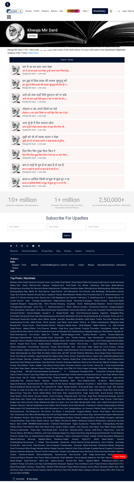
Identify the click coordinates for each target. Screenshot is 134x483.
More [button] (85, 11)
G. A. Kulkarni (91, 322)
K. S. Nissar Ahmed (112, 298)
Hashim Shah (21, 396)
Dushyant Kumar (87, 467)
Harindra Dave (44, 445)
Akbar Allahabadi (109, 350)
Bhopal (91, 265)
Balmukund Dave (98, 442)
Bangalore (54, 265)
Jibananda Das (113, 421)
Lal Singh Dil (22, 390)
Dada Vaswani (113, 319)
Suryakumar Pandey (87, 424)
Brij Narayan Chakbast (48, 285)
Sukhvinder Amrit (62, 390)
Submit (67, 235)
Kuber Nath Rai (38, 353)
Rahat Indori (67, 322)
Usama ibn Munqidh (59, 331)
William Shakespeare (103, 461)
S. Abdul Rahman (71, 307)
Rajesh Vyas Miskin (102, 427)
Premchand (112, 402)
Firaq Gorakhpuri (81, 464)
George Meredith (24, 371)
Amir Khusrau (41, 298)
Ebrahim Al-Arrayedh (80, 387)
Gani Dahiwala (71, 430)
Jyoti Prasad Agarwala (105, 341)
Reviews (67, 251)
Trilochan (53, 304)
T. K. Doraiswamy (69, 371)
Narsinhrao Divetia (92, 451)
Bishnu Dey (94, 418)
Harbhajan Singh (101, 390)
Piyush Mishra (45, 458)
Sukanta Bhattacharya (97, 421)
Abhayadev (43, 338)
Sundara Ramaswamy (90, 307)
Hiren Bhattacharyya (76, 331)
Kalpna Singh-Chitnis (60, 356)
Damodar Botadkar (108, 451)
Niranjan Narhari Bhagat (47, 448)
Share (32, 36)
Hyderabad (45, 265)
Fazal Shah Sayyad (65, 393)
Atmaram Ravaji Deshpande (86, 316)
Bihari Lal (95, 381)
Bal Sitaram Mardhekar (65, 316)
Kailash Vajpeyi (24, 350)
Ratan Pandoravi (30, 282)
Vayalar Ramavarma (75, 301)
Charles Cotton (48, 396)
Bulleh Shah (99, 399)
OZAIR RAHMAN (29, 424)
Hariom (50, 470)
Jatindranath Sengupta (75, 411)
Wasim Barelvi (51, 353)
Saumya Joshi (87, 427)
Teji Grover (104, 347)
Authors (54, 11)
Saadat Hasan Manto (70, 378)
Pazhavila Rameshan (108, 344)
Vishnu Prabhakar (26, 341)
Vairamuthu (25, 319)
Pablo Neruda (79, 402)
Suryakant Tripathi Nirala (108, 310)
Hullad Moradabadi (111, 356)
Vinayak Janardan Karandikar (62, 319)
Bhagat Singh (22, 461)
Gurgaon (15, 265)
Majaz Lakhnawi (31, 368)
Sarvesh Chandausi (64, 362)
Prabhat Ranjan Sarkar (103, 408)
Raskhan (86, 381)
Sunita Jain (115, 316)
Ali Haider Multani (62, 387)
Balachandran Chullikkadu (59, 288)
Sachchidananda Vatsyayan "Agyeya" (58, 464)
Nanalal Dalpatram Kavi (91, 458)
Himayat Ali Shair (27, 316)
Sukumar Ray (40, 418)
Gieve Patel (65, 285)
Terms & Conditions (29, 251)
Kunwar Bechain (65, 461)
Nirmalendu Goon (56, 408)
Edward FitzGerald (53, 344)
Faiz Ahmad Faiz (95, 362)
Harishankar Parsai (25, 347)
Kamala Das (47, 356)
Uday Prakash (54, 378)
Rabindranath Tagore (69, 424)
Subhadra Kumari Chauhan (35, 470)
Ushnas (87, 442)
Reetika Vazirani (26, 313)
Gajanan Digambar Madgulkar (105, 313)
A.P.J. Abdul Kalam (96, 439)
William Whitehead (79, 421)
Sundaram (55, 445)
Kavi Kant (68, 455)
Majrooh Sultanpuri (111, 362)
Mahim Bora (35, 328)
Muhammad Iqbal (47, 402)
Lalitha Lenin (92, 310)
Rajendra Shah (71, 448)
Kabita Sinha (54, 405)
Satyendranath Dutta (28, 338)
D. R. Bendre (21, 298)
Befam (42, 436)
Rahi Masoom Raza (109, 458)
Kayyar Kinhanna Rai (38, 350)
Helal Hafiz (44, 408)
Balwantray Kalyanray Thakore (58, 436)
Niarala (29, 387)
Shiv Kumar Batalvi (36, 393)
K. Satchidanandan (49, 359)
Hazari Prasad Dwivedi (48, 368)
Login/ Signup (119, 456)
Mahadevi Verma (73, 458)
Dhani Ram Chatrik (23, 399)
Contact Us (90, 251)
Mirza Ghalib (18, 470)
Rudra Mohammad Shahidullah (46, 341)
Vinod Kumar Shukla (34, 344)
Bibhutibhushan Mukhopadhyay (97, 288)
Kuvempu (31, 298)
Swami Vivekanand (42, 331)
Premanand (20, 448)
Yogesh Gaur (97, 356)
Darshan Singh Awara (85, 393)
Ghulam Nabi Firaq (71, 313)
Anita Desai (53, 338)
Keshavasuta (86, 313)
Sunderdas (110, 371)
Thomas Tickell (111, 399)
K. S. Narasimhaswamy (110, 295)
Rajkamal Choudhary (85, 384)
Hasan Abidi (77, 325)
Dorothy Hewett (93, 365)
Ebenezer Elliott (36, 461)
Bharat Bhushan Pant (29, 458)
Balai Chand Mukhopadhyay (84, 304)
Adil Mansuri (29, 433)
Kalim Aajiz (19, 368)
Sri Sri (51, 390)
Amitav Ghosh (42, 322)
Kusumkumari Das (21, 411)
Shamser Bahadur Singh (52, 328)
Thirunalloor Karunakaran (100, 328)
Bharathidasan (63, 310)
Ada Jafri (62, 353)
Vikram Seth (65, 341)
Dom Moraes (21, 356)
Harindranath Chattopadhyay (105, 338)
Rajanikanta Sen (62, 298)
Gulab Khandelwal (71, 350)
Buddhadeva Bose (41, 405)
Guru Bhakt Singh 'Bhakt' (61, 282)
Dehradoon (121, 265)
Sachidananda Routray (92, 375)
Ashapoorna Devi (37, 411)
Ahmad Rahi (112, 393)
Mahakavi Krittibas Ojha (24, 418)
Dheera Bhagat (84, 448)
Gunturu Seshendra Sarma (81, 356)
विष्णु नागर (72, 368)
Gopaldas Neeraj (97, 448)
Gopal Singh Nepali (90, 347)
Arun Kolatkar (104, 316)
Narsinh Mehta (35, 455)
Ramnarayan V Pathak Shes (36, 442)
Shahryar (80, 353)
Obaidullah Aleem (105, 368)
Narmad (80, 442)
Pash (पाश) (67, 470)
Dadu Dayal (35, 375)
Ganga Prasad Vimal (108, 353)
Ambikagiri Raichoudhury (106, 291)
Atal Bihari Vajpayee (83, 461)
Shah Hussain (38, 399)
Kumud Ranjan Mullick (59, 415)
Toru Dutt (69, 402)
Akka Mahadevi (69, 295)
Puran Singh (87, 396)
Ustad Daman (76, 390)
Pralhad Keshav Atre (71, 344)
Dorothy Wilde (29, 322)
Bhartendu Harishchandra (28, 384)
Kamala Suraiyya (82, 328)
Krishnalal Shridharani (98, 445)
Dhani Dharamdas (97, 371)
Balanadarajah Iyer (23, 353)
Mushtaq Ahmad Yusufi (101, 359)
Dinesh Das (50, 411)
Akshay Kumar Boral (94, 411)
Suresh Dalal (31, 445)
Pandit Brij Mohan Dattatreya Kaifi (87, 285)
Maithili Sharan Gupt (45, 421)
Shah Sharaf (100, 393)
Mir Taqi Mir (71, 353)
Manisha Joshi (41, 433)
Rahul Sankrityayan (49, 310)
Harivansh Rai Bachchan (43, 387)
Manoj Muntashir (101, 467)
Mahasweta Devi (75, 291)
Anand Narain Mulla (79, 282)
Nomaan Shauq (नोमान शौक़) (104, 470)
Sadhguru (88, 470)
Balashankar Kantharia (53, 455)
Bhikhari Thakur (28, 365)
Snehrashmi (77, 436)
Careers (78, 251)
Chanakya (84, 371)
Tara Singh (106, 375)
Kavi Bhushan (27, 381)
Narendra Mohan (41, 288)
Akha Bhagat (31, 448)
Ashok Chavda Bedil (87, 430)
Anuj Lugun (69, 328)
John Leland (102, 402)
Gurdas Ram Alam (35, 390)
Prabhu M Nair (55, 384)
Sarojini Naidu (40, 335)
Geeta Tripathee (82, 335)
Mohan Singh (87, 390)
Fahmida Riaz (89, 291)
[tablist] (67, 60)
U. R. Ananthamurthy (94, 298)
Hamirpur (111, 265)
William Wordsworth (63, 421)
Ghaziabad (102, 265)
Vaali (27, 310)
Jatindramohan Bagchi (102, 415)
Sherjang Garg (64, 304)
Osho (46, 390)
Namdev (109, 331)
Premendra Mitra (76, 415)
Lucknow (63, 265)
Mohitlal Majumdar (42, 415)
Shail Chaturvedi (83, 359)
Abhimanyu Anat (92, 353)
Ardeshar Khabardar (25, 451)
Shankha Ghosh (67, 405)
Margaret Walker (91, 325)
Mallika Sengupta (107, 418)
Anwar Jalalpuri (23, 328)
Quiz (61, 11)
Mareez (20, 433)
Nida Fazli (93, 387)
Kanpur (15, 268)
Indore (81, 265)
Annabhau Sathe (82, 319)
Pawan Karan (89, 341)
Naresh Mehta (108, 381)
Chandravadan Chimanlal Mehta (74, 445)
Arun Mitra (29, 415)
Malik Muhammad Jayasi (107, 378)
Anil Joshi (21, 445)
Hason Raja (88, 415)
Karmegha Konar (31, 307)
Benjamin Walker (77, 288)
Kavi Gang (53, 375)
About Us (14, 251)
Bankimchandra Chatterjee (48, 424)
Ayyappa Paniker (92, 301)
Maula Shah (51, 393)
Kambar (62, 301)
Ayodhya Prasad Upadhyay (77, 418)
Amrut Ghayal (103, 430)
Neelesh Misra (77, 470)
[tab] (67, 60)
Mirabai (115, 375)
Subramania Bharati (78, 310)
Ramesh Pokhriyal (77, 298)
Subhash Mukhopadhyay (107, 405)
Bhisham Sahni (16, 282)
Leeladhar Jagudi (34, 356)
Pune (24, 265)
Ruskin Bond (63, 368)
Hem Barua (22, 402)
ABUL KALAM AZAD (49, 467)
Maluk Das (44, 375)
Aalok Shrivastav (67, 365)
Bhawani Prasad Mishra (69, 467)
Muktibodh (21, 387)
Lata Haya (38, 464)
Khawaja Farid (115, 396)
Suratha (33, 319)
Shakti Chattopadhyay (56, 418)
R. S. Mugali (55, 313)
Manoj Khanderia (54, 439)
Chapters (45, 11)
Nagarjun (71, 335)
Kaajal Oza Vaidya (68, 433)
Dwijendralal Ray (32, 408)
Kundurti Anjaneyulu (109, 301)
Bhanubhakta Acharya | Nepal (28, 467)
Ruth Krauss (22, 325)
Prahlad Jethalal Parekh (92, 436)
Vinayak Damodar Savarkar (28, 359)
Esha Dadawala (53, 433)
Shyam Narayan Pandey (46, 381)
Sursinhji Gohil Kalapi (84, 455)
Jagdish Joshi (75, 427)
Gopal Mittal (110, 285)
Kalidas (68, 325)
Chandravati (20, 415)
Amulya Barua (40, 295)
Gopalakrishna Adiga (49, 301)
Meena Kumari (53, 365)
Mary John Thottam (69, 338)
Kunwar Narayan (69, 384)
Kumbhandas (54, 371)
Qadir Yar (77, 396)
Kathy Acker (91, 402)
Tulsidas (58, 295)
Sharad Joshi (80, 365)
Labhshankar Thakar (27, 430)
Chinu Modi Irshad (47, 427)
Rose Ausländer (88, 378)
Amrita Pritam (33, 402)
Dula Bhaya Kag (82, 433)
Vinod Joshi (115, 430)
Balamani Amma (105, 304)
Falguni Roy (110, 411)
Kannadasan (20, 310)
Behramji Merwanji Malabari (31, 439)
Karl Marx (44, 384)
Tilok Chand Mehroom (26, 285)
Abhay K (60, 411)
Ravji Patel (41, 430)
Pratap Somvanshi (26, 464)
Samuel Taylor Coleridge (28, 301)
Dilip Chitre (44, 304)
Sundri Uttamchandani (38, 325)
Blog (58, 251)
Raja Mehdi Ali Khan (33, 291)
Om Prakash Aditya (55, 350)
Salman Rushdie (77, 341)
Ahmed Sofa (62, 291)
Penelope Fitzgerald (63, 396)
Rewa (71, 265)
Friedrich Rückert (23, 375)
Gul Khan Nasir (64, 375)
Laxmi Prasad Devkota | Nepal (101, 464)
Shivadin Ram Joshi (72, 347)
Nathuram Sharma (80, 362)
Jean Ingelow (50, 461)
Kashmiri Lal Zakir (108, 325)
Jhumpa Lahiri (55, 322)
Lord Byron (59, 402)
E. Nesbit (98, 384)
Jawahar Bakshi (62, 427)
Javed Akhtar (43, 319)
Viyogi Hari (21, 378)
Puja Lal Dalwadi (31, 436)
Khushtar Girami (43, 282)
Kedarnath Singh (58, 458)
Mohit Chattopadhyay (106, 424)
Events (36, 11)
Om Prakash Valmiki (57, 335)
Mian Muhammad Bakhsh (72, 399)
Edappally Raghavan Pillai (95, 331)
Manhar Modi (33, 427)
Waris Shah (88, 399)
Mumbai (34, 265)
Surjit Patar (22, 393)
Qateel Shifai (79, 322)
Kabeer (116, 461)
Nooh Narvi (51, 362)
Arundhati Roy (28, 288)
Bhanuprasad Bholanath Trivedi (103, 433)
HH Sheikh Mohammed (36, 378)
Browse (29, 11)
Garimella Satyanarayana (45, 316)
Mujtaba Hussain (41, 313)
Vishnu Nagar (82, 368)
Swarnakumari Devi (24, 335)
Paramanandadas (41, 371)
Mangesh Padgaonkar (28, 304)
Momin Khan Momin (25, 331)
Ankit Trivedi (58, 430)
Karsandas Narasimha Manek (63, 442)
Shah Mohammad (100, 396)
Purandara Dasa (93, 295)
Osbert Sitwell (109, 384)
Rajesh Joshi (35, 310)
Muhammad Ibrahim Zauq (35, 362)
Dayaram (61, 448)
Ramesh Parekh (41, 451)
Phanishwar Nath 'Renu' (71, 381)
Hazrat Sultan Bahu (52, 399)
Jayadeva (51, 295)
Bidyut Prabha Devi (98, 319)
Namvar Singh (49, 291)
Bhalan (49, 430)
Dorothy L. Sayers (90, 344)
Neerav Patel (22, 427)
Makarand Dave (77, 451)
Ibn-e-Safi (51, 298)
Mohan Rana (39, 347)
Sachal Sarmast (34, 396)
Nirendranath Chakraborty (85, 405)
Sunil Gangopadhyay (72, 408)
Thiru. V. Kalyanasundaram (51, 307)
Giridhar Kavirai (76, 375)
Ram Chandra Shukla (66, 359)
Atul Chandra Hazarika (24, 295)
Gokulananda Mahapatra (108, 322)
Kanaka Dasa (81, 295)
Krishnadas (93, 368)
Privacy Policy (47, 251)
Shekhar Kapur (85, 338)
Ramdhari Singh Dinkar (26, 421)
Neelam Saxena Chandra (103, 335)
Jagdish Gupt (41, 365)
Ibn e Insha (105, 365)
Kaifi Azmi (57, 470)
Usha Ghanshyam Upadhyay (90, 350)
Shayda (113, 427)
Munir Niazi (113, 390)
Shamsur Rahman (25, 405)
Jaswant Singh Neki (107, 387)
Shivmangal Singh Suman (98, 282)
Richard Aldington (57, 325)
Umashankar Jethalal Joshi (59, 451)
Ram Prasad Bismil (54, 347)
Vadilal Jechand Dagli (74, 439)
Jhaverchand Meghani (105, 455)
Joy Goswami (87, 408)
